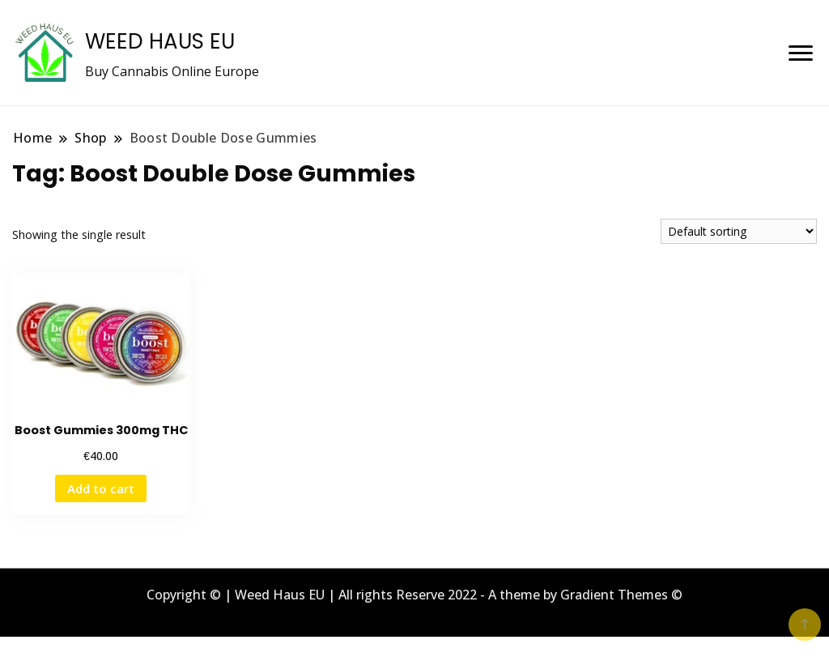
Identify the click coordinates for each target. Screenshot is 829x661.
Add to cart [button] (100, 488)
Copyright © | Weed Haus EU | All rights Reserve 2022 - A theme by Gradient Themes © (414, 594)
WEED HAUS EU (160, 41)
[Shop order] (739, 231)
